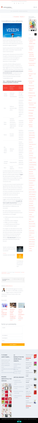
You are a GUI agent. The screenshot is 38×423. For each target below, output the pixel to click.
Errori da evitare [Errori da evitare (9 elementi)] (32, 180)
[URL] (11, 341)
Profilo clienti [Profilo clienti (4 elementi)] (31, 216)
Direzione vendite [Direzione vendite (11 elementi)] (32, 169)
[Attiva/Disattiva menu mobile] (36, 7)
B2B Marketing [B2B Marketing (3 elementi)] (32, 135)
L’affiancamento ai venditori (18, 396)
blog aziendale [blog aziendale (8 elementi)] (32, 137)
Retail (30, 100)
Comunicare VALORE (17, 272)
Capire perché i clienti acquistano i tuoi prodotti (21, 313)
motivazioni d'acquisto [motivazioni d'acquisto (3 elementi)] (31, 202)
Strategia (31, 113)
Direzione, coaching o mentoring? (31, 54)
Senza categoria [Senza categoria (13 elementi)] (32, 226)
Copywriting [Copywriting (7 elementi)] (31, 167)
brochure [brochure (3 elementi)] (31, 142)
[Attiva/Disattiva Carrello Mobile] (34, 7)
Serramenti (31, 110)
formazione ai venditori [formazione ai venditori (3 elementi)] (31, 186)
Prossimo (22, 16)
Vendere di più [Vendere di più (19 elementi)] (32, 244)
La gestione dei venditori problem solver (32, 41)
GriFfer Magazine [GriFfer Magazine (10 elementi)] (32, 194)
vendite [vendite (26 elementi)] (30, 250)
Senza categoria (32, 107)
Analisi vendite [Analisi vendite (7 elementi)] (31, 132)
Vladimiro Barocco (4, 272)
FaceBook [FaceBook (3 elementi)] (31, 182)
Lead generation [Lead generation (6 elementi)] (32, 196)
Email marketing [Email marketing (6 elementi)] (32, 178)
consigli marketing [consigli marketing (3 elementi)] (32, 162)
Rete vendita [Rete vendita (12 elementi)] (31, 221)
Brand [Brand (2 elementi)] (30, 139)
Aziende (31, 78)
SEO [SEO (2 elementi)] (30, 228)
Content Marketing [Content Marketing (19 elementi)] (32, 164)
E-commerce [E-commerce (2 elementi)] (31, 176)
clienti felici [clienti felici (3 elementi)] (31, 153)
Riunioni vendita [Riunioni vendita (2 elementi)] (32, 223)
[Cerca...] (31, 34)
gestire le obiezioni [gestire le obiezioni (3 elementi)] (32, 191)
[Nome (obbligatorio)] (11, 335)
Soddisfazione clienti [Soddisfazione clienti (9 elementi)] (31, 234)
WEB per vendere (31, 125)
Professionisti (32, 93)
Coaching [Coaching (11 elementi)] (31, 155)
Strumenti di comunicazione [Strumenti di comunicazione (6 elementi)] (32, 238)
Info (20, 421)
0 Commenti (8, 273)
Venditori (31, 115)
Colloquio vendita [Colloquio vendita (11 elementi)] (32, 157)
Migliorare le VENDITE (31, 89)
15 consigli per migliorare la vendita (4, 311)
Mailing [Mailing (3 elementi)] (30, 198)
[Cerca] (35, 34)
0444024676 (7, 365)
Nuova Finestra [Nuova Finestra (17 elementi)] (32, 207)
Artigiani (31, 71)
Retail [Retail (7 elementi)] (30, 219)
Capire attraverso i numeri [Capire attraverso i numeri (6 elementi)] (32, 145)
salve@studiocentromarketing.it (22, 1)
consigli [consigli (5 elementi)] (30, 160)
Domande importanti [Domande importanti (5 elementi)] (31, 172)
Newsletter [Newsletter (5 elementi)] (31, 205)
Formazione (31, 85)
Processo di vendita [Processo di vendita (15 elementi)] (31, 213)
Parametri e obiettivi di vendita (31, 48)
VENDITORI (16, 369)
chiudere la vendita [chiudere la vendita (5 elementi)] (31, 149)
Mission (5, 273)
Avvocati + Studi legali (32, 74)
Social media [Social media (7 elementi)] (31, 230)
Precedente (16, 16)
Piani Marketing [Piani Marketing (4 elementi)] (32, 210)
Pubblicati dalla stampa (32, 96)
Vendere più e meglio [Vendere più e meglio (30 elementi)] (31, 247)
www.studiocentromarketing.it (7, 372)
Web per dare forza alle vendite (32, 120)
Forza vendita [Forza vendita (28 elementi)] (31, 189)
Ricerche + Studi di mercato (32, 103)
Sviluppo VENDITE (17, 371)
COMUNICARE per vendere (17, 365)
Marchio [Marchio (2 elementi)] (34, 198)
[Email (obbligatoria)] (11, 338)
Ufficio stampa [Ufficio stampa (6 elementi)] (31, 241)
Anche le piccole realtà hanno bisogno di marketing (13, 313)
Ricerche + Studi (17, 373)
